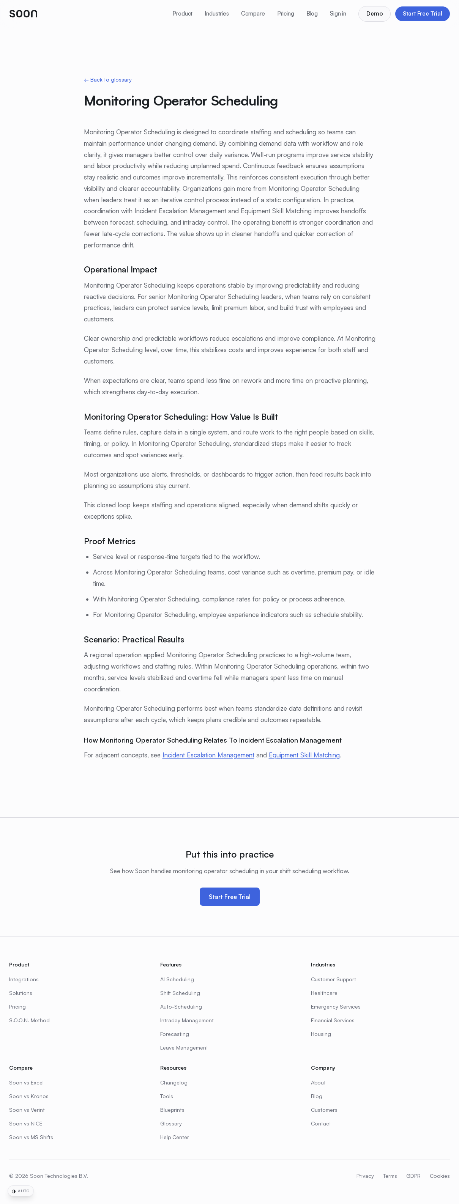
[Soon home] (23, 13)
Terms (390, 1176)
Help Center (174, 1137)
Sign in (338, 13)
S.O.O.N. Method (29, 1020)
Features (170, 964)
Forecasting (174, 1034)
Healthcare (324, 993)
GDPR (413, 1176)
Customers (324, 1109)
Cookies (440, 1176)
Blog (312, 13)
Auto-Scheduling (181, 1006)
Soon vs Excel (26, 1082)
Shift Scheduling (180, 993)
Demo (374, 13)
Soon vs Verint (27, 1109)
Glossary (171, 1123)
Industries (217, 13)
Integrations (24, 979)
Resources (173, 1067)
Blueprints (172, 1109)
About (318, 1082)
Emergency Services (336, 1006)
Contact (321, 1123)
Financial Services (333, 1020)
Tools (166, 1096)
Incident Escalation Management (208, 755)
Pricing (285, 13)
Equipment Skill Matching (304, 755)
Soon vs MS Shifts (31, 1137)
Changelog (174, 1082)
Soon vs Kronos (29, 1096)
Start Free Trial (422, 13)
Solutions (20, 993)
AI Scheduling (177, 979)
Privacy (365, 1176)
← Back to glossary (108, 79)
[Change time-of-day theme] (21, 1190)
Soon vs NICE (26, 1123)
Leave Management (184, 1047)
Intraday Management (187, 1020)
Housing (321, 1034)
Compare (253, 13)
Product (182, 13)
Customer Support (333, 979)
